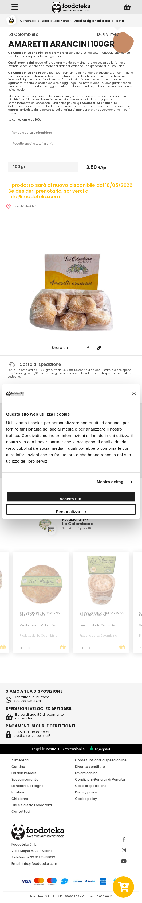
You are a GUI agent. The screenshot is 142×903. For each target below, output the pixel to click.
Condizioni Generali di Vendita (100, 779)
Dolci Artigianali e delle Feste (98, 20)
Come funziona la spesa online (101, 760)
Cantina (18, 766)
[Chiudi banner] (134, 393)
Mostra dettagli (111, 481)
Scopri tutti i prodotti (76, 528)
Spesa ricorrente (24, 779)
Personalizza (71, 511)
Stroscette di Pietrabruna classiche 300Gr (102, 614)
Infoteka (18, 792)
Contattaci (20, 811)
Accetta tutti (71, 499)
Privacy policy (86, 792)
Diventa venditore (90, 766)
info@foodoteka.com (39, 863)
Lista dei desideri (24, 206)
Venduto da (32, 133)
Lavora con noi (86, 773)
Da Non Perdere (24, 773)
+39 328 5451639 (27, 701)
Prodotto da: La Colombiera (38, 636)
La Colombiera (23, 34)
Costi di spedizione (91, 786)
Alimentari (28, 20)
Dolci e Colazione (55, 20)
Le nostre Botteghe (27, 786)
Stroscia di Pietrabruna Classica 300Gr (40, 614)
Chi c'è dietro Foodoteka (31, 805)
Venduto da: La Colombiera (39, 625)
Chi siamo (19, 798)
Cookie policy (86, 798)
